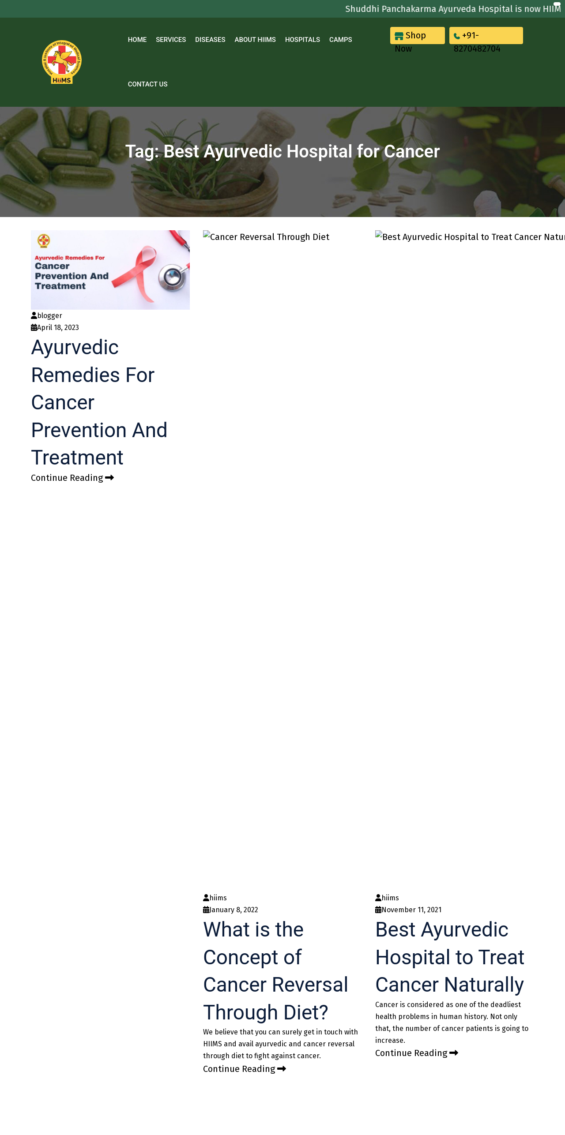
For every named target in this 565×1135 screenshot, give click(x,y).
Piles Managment (307, 716)
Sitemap (188, 803)
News (184, 729)
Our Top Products (202, 679)
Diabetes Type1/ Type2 (315, 691)
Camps (340, 40)
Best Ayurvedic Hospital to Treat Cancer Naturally (453, 374)
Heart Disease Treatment (318, 654)
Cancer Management (312, 641)
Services (171, 40)
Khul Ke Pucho (197, 629)
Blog (182, 753)
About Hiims (254, 40)
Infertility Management (315, 666)
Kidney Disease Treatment (320, 616)
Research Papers (201, 666)
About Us (189, 716)
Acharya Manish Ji (203, 616)
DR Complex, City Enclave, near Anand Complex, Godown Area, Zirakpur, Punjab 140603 (464, 640)
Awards (187, 704)
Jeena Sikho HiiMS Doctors (216, 654)
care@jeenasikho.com (437, 669)
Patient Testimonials (206, 691)
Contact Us (148, 84)
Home (137, 40)
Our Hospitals (200, 641)
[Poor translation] (65, 955)
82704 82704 (423, 689)
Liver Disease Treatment (317, 629)
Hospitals (302, 40)
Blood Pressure (304, 704)
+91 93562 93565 (420, 731)
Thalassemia (300, 679)
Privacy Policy (197, 779)
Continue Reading (72, 477)
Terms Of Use (196, 791)
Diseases (210, 40)
